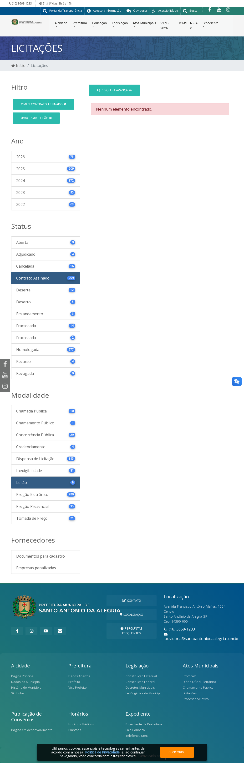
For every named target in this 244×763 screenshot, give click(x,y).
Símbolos (18, 693)
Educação (99, 24)
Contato (131, 600)
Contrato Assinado (43, 104)
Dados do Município (25, 681)
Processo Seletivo (196, 699)
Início (18, 65)
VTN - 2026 (164, 26)
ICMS (183, 24)
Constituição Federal (140, 681)
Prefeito (74, 681)
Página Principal (22, 676)
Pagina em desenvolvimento (31, 729)
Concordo (177, 752)
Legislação (120, 24)
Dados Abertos (79, 676)
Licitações (190, 693)
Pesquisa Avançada (114, 90)
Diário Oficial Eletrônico (199, 681)
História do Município (26, 687)
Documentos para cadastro (40, 556)
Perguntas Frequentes (131, 630)
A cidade (61, 24)
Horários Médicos (81, 724)
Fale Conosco (135, 729)
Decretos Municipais (140, 687)
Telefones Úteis (137, 735)
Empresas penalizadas (36, 567)
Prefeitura (79, 24)
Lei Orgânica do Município (144, 693)
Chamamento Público (198, 687)
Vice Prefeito (77, 687)
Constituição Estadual (141, 676)
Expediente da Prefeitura (144, 724)
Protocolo (190, 676)
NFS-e (194, 26)
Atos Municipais (144, 24)
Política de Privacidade (102, 752)
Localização (131, 614)
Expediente (210, 24)
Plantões (74, 729)
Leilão (36, 118)
